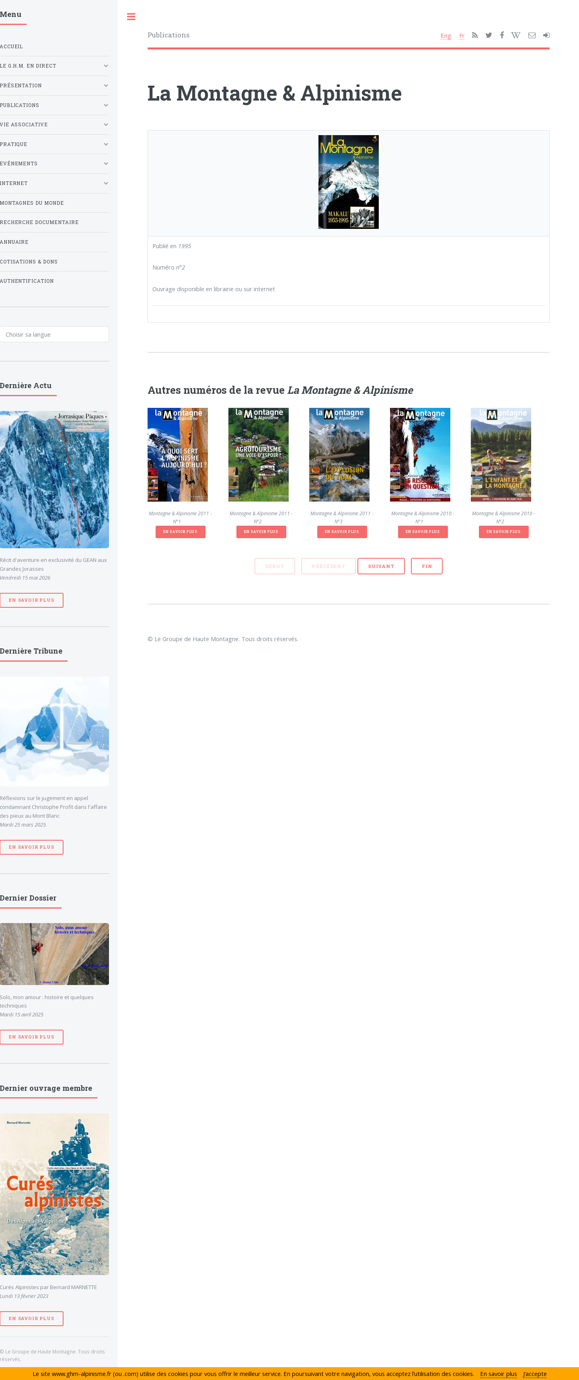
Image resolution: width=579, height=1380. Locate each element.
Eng (446, 35)
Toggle (131, 16)
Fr (462, 35)
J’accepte (535, 1374)
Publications (168, 35)
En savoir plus (180, 531)
